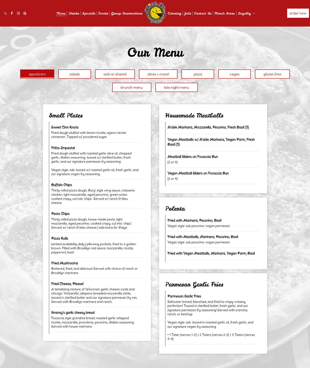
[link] (155, 12)
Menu (60, 13)
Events (103, 13)
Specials (88, 13)
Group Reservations (126, 13)
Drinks (74, 13)
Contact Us (202, 13)
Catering (174, 13)
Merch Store (224, 13)
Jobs (187, 13)
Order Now (298, 13)
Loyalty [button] (246, 13)
